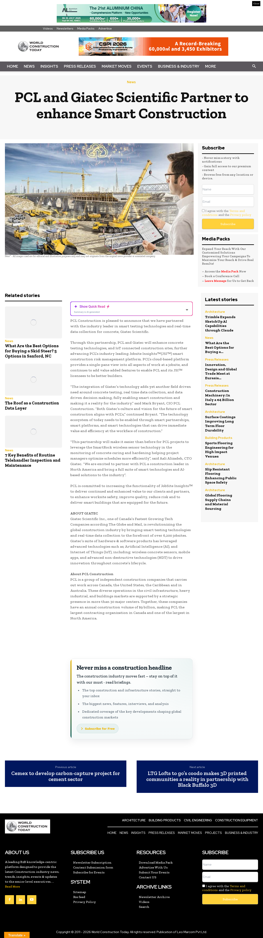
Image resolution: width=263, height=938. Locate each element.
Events (144, 66)
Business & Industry (178, 66)
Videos (48, 28)
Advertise (105, 28)
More (210, 66)
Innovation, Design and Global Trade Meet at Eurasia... (221, 371)
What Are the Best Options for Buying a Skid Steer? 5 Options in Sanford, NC (32, 351)
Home (12, 66)
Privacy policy (240, 215)
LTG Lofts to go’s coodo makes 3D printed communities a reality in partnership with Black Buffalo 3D (197, 779)
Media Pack (230, 271)
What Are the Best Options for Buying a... (219, 347)
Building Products (218, 438)
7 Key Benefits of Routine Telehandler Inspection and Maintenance (32, 460)
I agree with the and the (226, 213)
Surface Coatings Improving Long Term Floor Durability (220, 424)
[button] (254, 66)
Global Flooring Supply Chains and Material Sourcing (218, 502)
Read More (12, 886)
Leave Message (216, 281)
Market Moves (117, 66)
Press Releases (80, 66)
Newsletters (65, 28)
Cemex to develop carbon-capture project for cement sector (65, 776)
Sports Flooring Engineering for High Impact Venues (219, 450)
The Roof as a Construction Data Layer (32, 405)
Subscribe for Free (100, 729)
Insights (49, 66)
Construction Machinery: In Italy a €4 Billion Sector (219, 397)
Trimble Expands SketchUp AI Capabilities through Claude (220, 323)
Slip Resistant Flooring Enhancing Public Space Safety (220, 476)
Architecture (215, 312)
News (29, 66)
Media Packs (86, 28)
